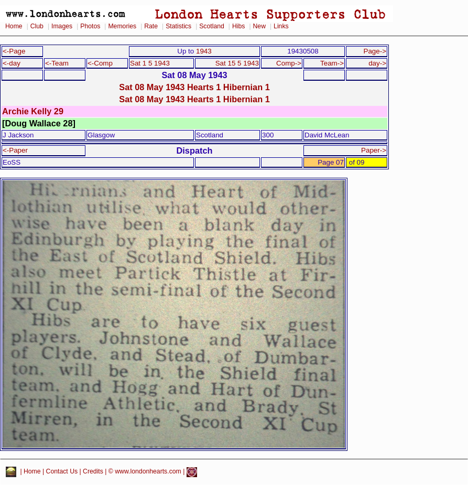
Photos (90, 26)
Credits (93, 472)
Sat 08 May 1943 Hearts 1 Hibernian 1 (194, 87)
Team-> (332, 63)
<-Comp (100, 63)
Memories (122, 26)
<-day (11, 63)
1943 (204, 51)
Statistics (178, 26)
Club (36, 26)
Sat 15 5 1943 (237, 63)
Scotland (211, 26)
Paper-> (373, 150)
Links (281, 26)
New (259, 26)
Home (14, 26)
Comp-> (288, 63)
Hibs (238, 26)
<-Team (57, 63)
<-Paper (15, 150)
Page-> (374, 51)
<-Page (14, 51)
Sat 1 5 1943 (150, 63)
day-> (377, 63)
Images (61, 26)
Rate (151, 26)
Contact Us (62, 472)
